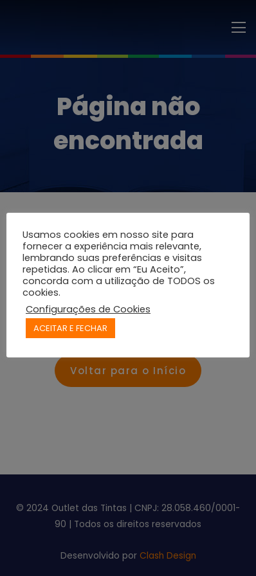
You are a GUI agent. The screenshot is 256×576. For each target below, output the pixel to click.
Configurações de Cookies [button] (88, 309)
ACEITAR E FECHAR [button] (70, 328)
